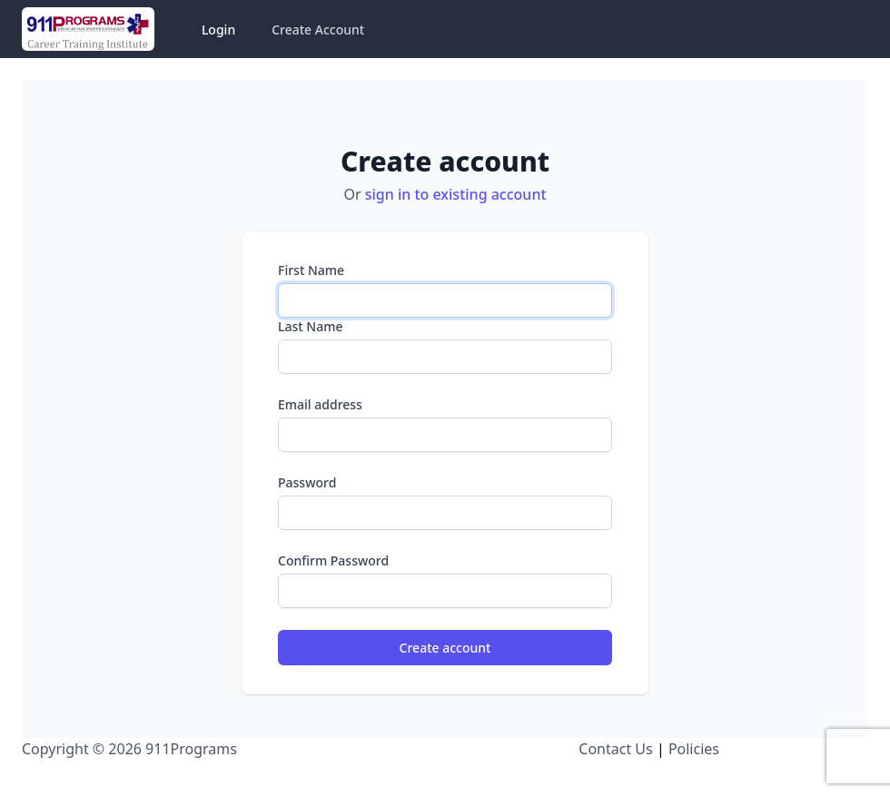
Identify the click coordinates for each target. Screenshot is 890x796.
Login (218, 29)
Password (307, 482)
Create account (445, 647)
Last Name (310, 326)
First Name (311, 270)
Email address (320, 404)
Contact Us (615, 749)
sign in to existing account (456, 194)
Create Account (318, 29)
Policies (693, 749)
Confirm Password (333, 560)
